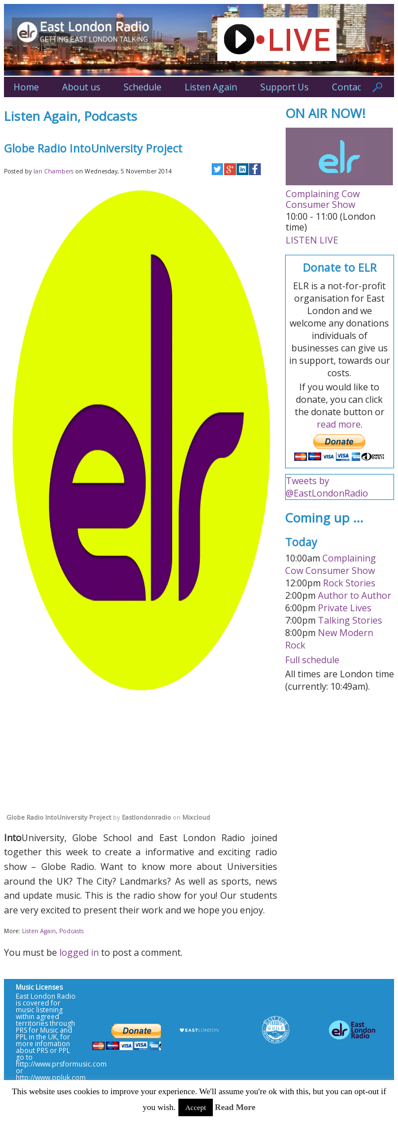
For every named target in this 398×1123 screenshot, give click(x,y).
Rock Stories (349, 583)
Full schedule (312, 660)
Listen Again (211, 87)
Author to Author (354, 595)
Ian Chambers (53, 171)
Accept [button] (195, 1107)
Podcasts (110, 116)
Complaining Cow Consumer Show (323, 199)
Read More (235, 1107)
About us (81, 87)
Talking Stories (350, 620)
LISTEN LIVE (312, 240)
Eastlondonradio (146, 817)
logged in (79, 952)
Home (26, 87)
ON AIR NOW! (326, 113)
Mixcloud (196, 817)
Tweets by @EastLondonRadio (327, 487)
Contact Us (355, 87)
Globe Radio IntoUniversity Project (58, 817)
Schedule (142, 87)
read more (339, 424)
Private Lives (344, 608)
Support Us (284, 87)
